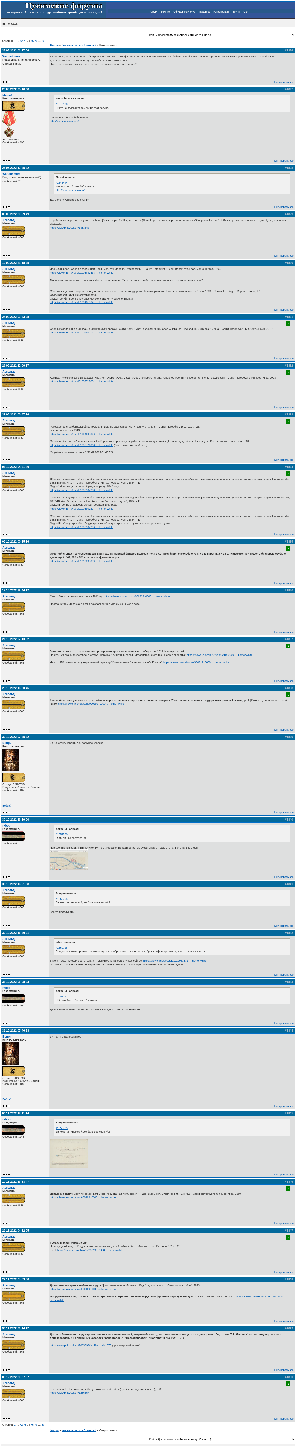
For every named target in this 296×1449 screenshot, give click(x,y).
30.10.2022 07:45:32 (15, 737)
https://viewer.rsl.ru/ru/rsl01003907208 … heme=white (81, 490)
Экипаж (165, 11)
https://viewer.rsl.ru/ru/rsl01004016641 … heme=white (81, 302)
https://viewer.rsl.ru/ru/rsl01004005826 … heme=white (81, 434)
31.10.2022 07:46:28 (15, 1030)
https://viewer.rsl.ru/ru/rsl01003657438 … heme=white (81, 272)
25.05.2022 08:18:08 (15, 89)
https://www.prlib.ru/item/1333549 (69, 227)
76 (35, 40)
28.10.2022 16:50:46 (15, 688)
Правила (204, 11)
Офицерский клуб (184, 11)
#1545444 (62, 182)
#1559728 (62, 947)
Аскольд (8, 220)
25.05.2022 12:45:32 (15, 168)
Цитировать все (284, 82)
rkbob (6, 825)
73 (24, 40)
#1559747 (62, 996)
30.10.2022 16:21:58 (15, 884)
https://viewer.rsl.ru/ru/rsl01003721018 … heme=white (81, 445)
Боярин (7, 743)
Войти (236, 11)
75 (32, 40)
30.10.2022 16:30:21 (15, 933)
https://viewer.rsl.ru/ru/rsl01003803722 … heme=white (81, 332)
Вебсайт (7, 805)
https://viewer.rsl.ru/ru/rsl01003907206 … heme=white (81, 527)
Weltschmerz (11, 56)
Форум (153, 11)
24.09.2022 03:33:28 (15, 317)
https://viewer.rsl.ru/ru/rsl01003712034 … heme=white (81, 381)
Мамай (7, 95)
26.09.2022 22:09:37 (15, 365)
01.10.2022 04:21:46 (15, 467)
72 (21, 40)
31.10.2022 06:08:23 (15, 981)
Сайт (246, 11)
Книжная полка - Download (79, 45)
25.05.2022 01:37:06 (15, 50)
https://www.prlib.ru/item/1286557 (69, 1392)
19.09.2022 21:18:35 (15, 263)
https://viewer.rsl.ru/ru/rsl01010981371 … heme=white (175, 960)
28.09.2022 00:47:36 (15, 414)
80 (43, 40)
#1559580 (62, 834)
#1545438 (62, 103)
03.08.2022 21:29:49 (15, 214)
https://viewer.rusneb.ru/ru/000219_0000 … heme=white (137, 596)
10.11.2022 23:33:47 (15, 1181)
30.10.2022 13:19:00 (15, 819)
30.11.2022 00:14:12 (15, 1328)
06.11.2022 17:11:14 (15, 1113)
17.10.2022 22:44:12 (15, 590)
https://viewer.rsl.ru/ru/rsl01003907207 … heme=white (81, 508)
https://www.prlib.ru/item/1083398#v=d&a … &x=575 (80, 1345)
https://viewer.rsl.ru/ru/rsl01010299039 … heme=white (81, 561)
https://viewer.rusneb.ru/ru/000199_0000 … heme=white (91, 703)
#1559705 (62, 898)
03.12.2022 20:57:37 (15, 1377)
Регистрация (221, 11)
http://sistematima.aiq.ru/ (64, 121)
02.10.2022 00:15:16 (15, 541)
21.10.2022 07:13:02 (15, 639)
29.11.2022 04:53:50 (15, 1279)
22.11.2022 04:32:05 (15, 1230)
